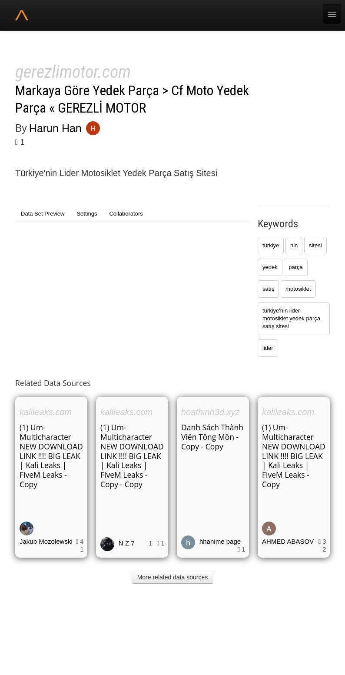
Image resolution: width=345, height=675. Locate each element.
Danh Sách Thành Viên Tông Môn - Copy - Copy (212, 437)
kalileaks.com (46, 412)
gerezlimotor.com (73, 72)
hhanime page (220, 541)
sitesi (315, 245)
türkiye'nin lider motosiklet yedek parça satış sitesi (291, 318)
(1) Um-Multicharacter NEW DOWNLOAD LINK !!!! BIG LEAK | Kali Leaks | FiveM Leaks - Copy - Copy (132, 455)
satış (268, 289)
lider (267, 348)
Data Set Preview (42, 213)
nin (294, 245)
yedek (270, 267)
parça (296, 267)
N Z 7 (127, 543)
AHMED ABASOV (288, 541)
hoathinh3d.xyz (210, 412)
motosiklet (298, 289)
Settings (86, 213)
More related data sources (172, 577)
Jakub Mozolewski (46, 541)
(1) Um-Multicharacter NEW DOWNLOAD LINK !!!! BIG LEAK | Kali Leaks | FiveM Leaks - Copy (51, 455)
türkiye (270, 245)
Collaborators (126, 213)
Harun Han (55, 128)
